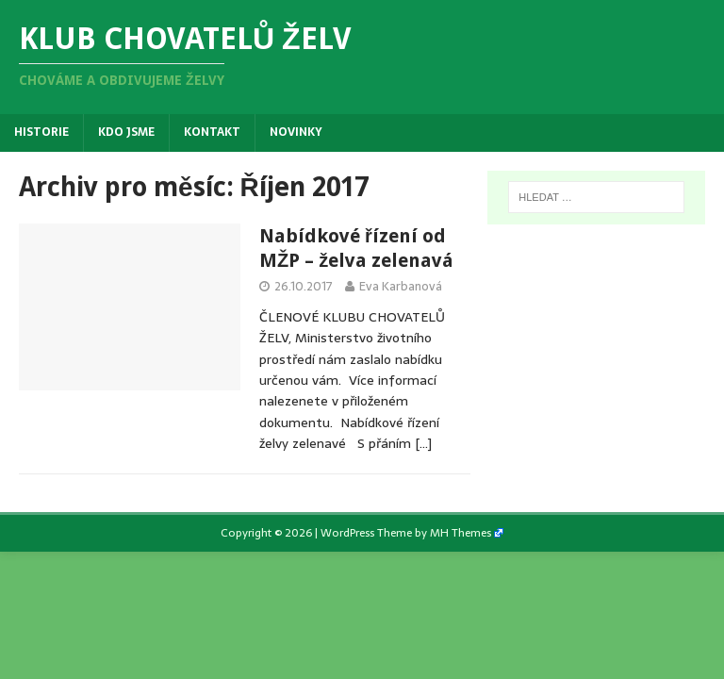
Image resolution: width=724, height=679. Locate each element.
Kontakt (212, 132)
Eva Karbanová (400, 286)
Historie (41, 132)
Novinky (296, 132)
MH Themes (460, 532)
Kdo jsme (126, 132)
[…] (423, 443)
